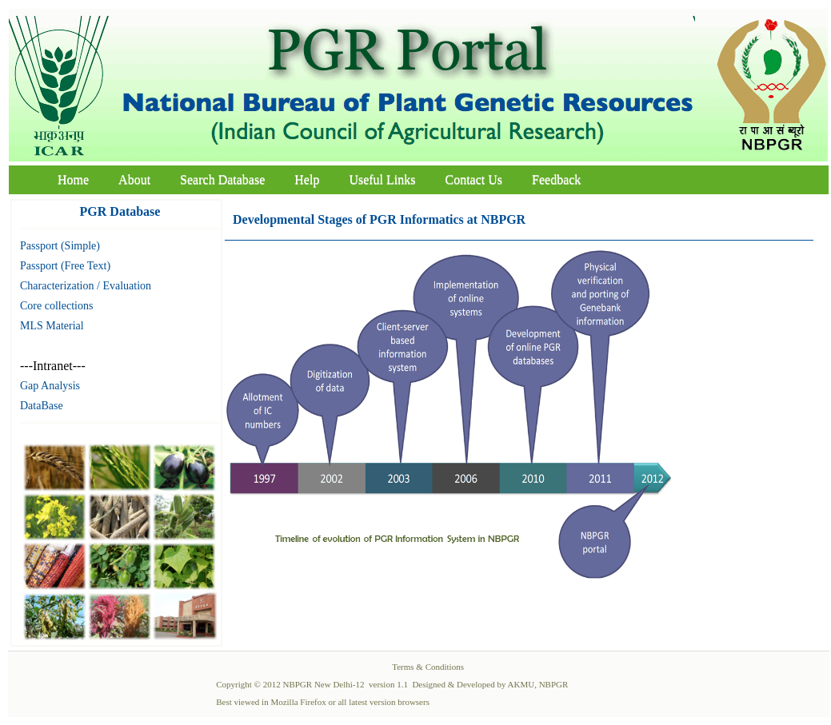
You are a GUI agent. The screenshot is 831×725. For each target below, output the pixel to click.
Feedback (556, 179)
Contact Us (474, 179)
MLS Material (52, 326)
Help (306, 179)
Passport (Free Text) (65, 266)
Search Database (222, 179)
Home (73, 179)
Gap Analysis (50, 386)
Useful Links (382, 179)
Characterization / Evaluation (85, 286)
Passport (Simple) (60, 246)
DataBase (41, 406)
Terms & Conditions (428, 666)
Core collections (56, 306)
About (134, 179)
